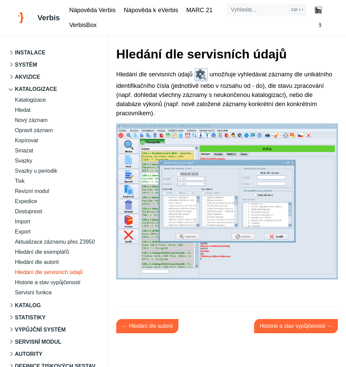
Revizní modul (32, 191)
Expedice (26, 201)
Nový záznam (31, 120)
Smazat (24, 150)
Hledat (22, 110)
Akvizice (27, 77)
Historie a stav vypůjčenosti (47, 282)
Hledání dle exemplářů (42, 252)
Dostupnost (28, 211)
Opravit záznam (34, 130)
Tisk (20, 181)
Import (22, 221)
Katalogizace (36, 89)
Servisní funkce (33, 292)
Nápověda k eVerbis (151, 10)
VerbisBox (83, 25)
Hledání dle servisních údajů (49, 272)
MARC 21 (199, 10)
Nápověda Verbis (92, 10)
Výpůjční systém (40, 330)
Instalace (30, 52)
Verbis (49, 18)
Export (22, 232)
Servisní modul (38, 342)
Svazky (23, 161)
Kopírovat (26, 140)
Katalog (28, 305)
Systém (26, 65)
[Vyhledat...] (266, 9)
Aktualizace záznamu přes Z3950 (55, 242)
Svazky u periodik (36, 171)
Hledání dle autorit (37, 262)
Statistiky (30, 317)
